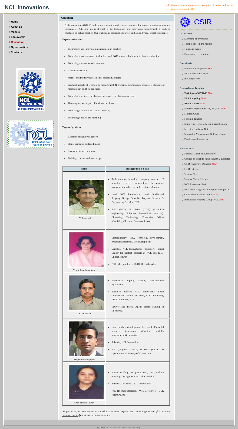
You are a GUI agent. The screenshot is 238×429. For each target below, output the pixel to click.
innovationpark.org (190, 4)
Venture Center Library (196, 179)
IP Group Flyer (192, 78)
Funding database (193, 118)
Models (15, 31)
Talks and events (192, 48)
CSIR (203, 22)
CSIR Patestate (192, 168)
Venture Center (70, 415)
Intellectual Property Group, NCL (201, 199)
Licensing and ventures (196, 38)
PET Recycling (192, 98)
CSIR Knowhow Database (197, 163)
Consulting (17, 42)
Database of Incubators (196, 139)
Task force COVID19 (195, 93)
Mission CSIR (191, 113)
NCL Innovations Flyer (196, 73)
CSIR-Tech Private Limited (198, 194)
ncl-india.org (172, 4)
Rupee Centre (191, 103)
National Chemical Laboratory (199, 153)
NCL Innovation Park (195, 184)
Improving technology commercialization (205, 123)
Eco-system (18, 37)
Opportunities (19, 47)
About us (16, 26)
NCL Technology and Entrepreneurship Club (207, 189)
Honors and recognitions (196, 53)
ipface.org (228, 4)
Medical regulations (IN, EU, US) (202, 108)
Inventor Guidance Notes (197, 129)
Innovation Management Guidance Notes (205, 134)
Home (14, 21)
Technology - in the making (198, 43)
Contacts (16, 52)
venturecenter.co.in (211, 4)
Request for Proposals (195, 68)
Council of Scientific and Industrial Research (207, 158)
